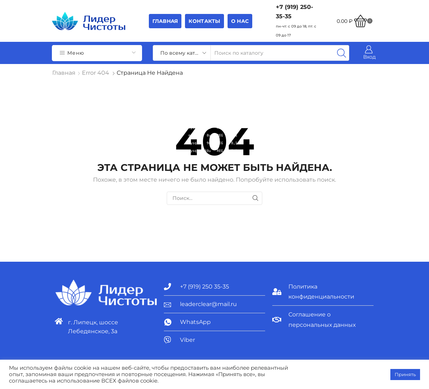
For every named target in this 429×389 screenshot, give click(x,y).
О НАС (240, 21)
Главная (165, 21)
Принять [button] (405, 374)
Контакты (204, 21)
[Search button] (341, 52)
